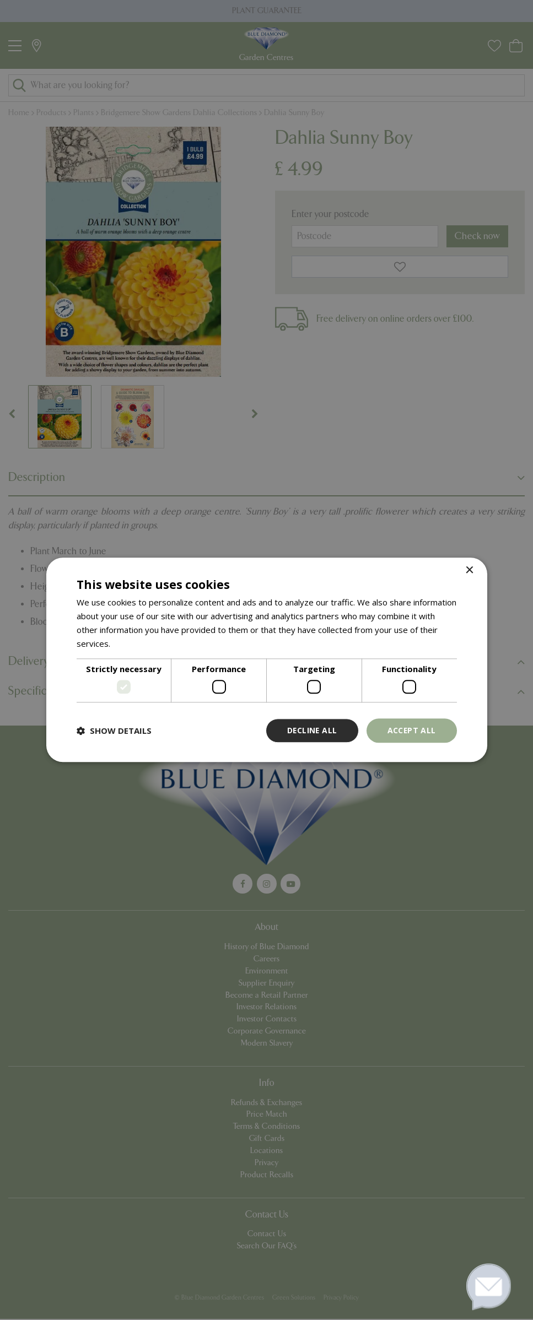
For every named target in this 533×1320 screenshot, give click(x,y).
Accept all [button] (411, 730)
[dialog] (266, 660)
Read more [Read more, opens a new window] (133, 643)
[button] (114, 730)
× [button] (469, 570)
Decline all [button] (311, 730)
